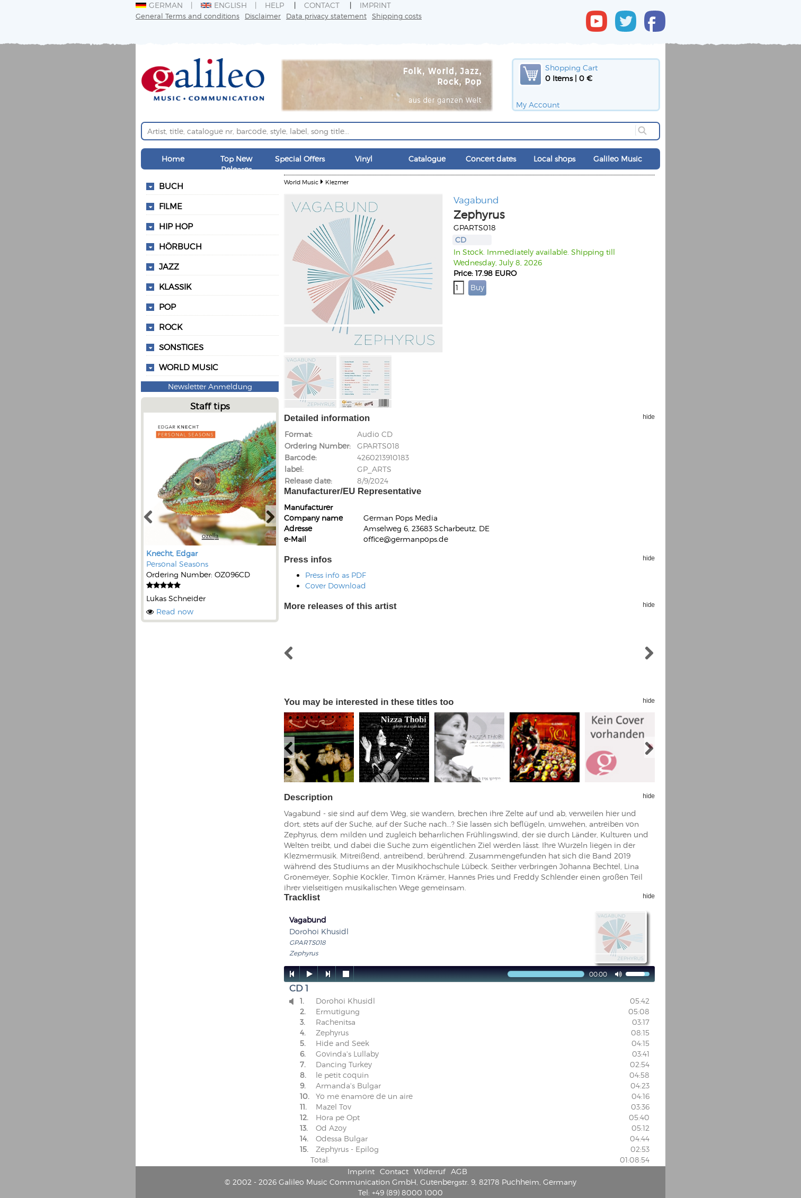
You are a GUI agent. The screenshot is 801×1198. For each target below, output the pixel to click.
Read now (174, 611)
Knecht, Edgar (172, 553)
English (224, 5)
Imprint (375, 5)
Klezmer (337, 181)
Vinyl (363, 158)
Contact (322, 5)
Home (173, 158)
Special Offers (300, 158)
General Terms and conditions (187, 16)
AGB (459, 1171)
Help (274, 5)
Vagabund (476, 199)
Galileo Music (617, 158)
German (159, 5)
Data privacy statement (326, 16)
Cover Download (335, 585)
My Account (537, 104)
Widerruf (430, 1171)
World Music (188, 367)
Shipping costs (397, 16)
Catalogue (427, 158)
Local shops (554, 158)
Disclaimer (263, 16)
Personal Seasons (177, 563)
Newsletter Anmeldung (210, 386)
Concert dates (491, 158)
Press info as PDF (335, 574)
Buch (171, 186)
